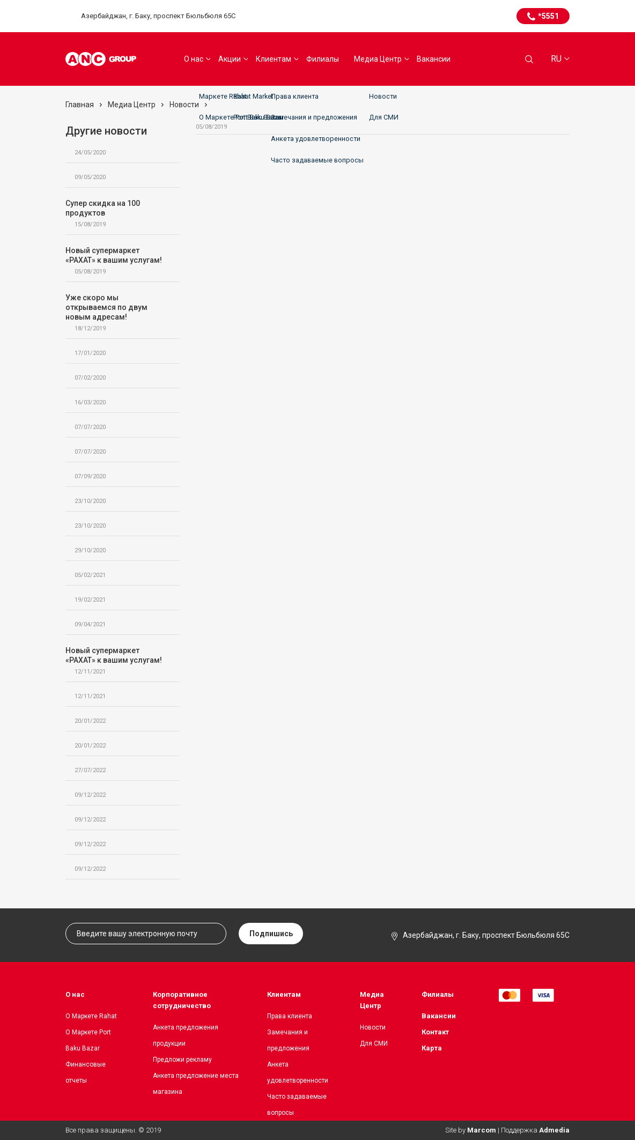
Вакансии (434, 59)
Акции (229, 59)
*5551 (548, 16)
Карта (432, 1048)
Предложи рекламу (182, 1059)
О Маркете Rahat (91, 1016)
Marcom (481, 1130)
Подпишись (271, 933)
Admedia (554, 1130)
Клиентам (273, 59)
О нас (193, 59)
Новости (373, 1027)
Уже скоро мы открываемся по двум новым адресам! (117, 312)
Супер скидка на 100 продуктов (117, 213)
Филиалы (322, 59)
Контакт (435, 1032)
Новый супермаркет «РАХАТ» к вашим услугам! (117, 260)
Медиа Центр (378, 59)
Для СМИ (374, 1043)
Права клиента (289, 1016)
